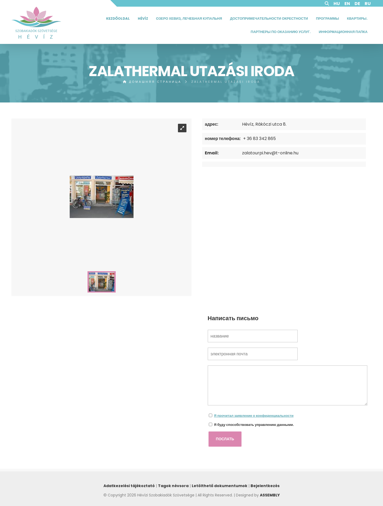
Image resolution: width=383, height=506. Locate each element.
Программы (327, 18)
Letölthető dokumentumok (219, 485)
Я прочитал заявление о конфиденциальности (254, 415)
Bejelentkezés (265, 485)
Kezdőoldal (118, 18)
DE (357, 4)
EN (347, 4)
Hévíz (143, 18)
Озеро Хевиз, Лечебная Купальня (189, 18)
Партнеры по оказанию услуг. (281, 31)
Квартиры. (357, 18)
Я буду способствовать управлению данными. (254, 424)
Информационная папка (343, 31)
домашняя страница (152, 82)
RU (368, 4)
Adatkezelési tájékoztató (129, 485)
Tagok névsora (173, 485)
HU (337, 4)
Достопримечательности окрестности (269, 18)
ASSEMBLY (270, 495)
